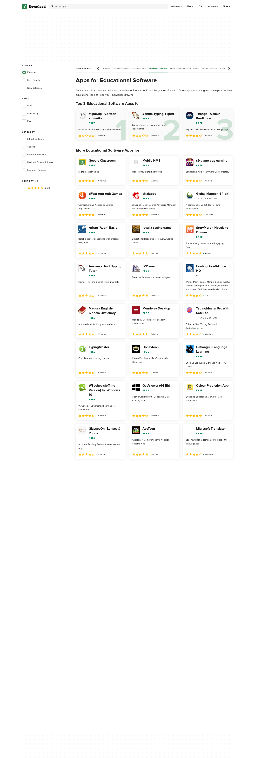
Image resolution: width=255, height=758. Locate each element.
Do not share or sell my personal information (152, 636)
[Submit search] (52, 6)
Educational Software (158, 68)
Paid (27, 121)
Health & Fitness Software (37, 162)
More (227, 6)
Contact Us (86, 629)
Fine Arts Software (34, 155)
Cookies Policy (147, 629)
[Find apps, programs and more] (108, 6)
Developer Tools (139, 68)
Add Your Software (90, 623)
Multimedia (225, 68)
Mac (189, 6)
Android (212, 6)
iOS (200, 6)
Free (27, 106)
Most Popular (31, 80)
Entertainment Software (180, 68)
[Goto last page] (227, 466)
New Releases (32, 88)
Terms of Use (146, 623)
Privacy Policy (147, 617)
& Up (36, 188)
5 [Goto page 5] (113, 465)
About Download (89, 617)
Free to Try (30, 114)
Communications (121, 68)
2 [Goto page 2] (87, 465)
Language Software (34, 170)
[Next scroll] (229, 68)
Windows (176, 6)
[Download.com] (34, 6)
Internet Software (209, 68)
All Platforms (84, 68)
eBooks (28, 147)
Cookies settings (148, 643)
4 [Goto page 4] (104, 465)
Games (196, 68)
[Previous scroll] (98, 68)
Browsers (107, 68)
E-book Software (33, 139)
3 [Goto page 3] (96, 465)
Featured (29, 72)
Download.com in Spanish (94, 634)
